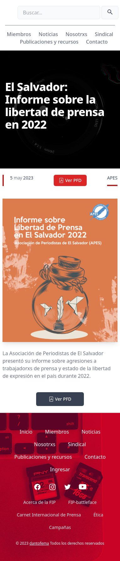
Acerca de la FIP (39, 502)
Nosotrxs (76, 34)
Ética (98, 515)
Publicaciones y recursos (49, 41)
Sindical (104, 34)
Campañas (60, 527)
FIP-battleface (82, 502)
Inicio (25, 431)
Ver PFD (70, 180)
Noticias (48, 34)
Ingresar (60, 469)
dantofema (39, 543)
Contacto (97, 41)
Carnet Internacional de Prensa (49, 515)
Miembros (19, 34)
